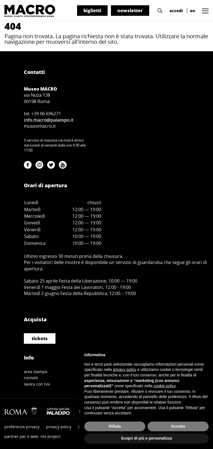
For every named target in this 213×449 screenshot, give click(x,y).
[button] (159, 10)
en (192, 10)
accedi (176, 10)
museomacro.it (40, 126)
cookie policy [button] (165, 386)
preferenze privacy (21, 426)
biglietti (92, 10)
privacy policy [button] (124, 369)
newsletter (130, 10)
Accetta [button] (178, 426)
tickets (40, 338)
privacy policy (58, 426)
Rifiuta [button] (115, 426)
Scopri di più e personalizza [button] (146, 438)
